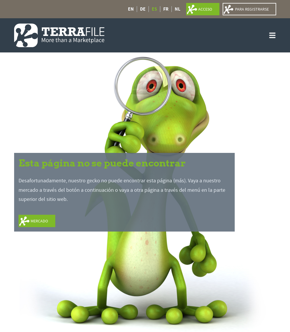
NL (177, 9)
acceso (205, 9)
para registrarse (252, 9)
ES (154, 9)
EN (131, 9)
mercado (39, 221)
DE (143, 9)
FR (166, 9)
